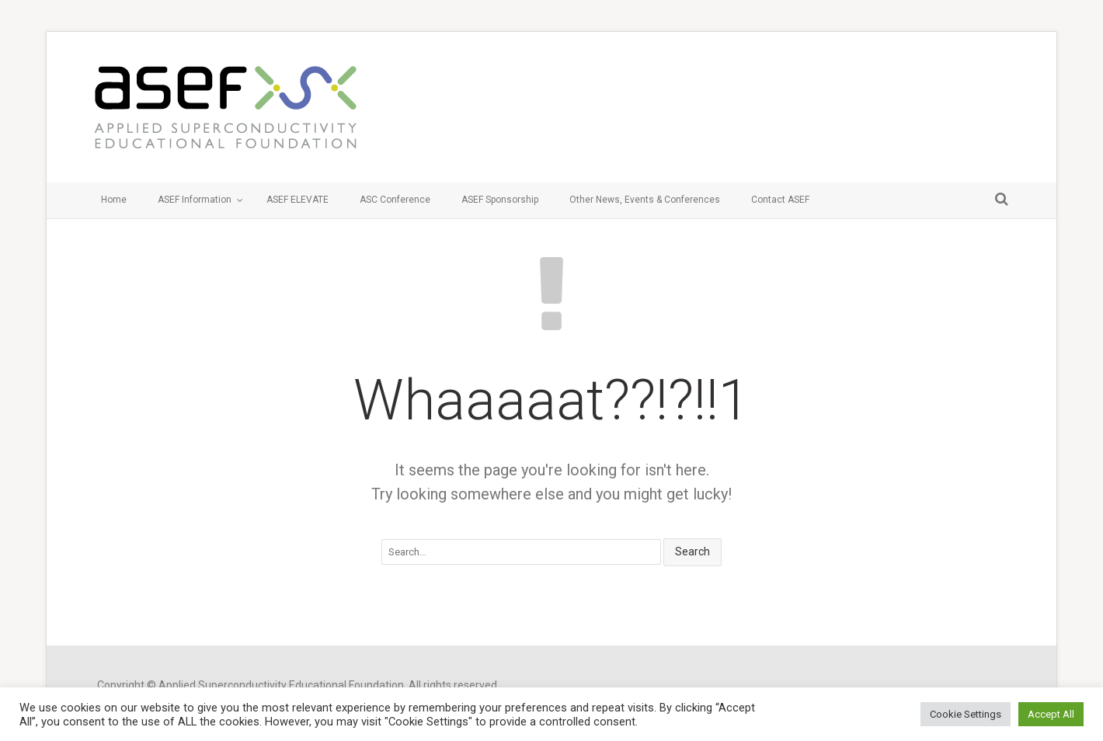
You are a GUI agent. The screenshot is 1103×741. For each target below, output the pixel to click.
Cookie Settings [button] (965, 714)
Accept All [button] (1051, 714)
